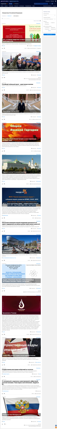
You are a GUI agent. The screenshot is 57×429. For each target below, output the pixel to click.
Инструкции (48, 1)
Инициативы (38, 23)
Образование (39, 181)
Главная (2, 5)
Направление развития (46, 17)
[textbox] (49, 15)
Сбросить (49, 30)
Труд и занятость (38, 362)
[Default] (22, 18)
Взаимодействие (28, 5)
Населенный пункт (46, 13)
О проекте (54, 5)
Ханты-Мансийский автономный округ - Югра (9, 257)
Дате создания (16, 15)
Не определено (47, 27)
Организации (21, 5)
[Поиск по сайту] (42, 4)
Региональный (47, 29)
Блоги (34, 5)
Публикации (11, 5)
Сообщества (16, 5)
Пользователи (47, 24)
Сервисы (6, 5)
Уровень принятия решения (47, 26)
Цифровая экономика (37, 45)
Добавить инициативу (49, 34)
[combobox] (49, 15)
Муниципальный (53, 29)
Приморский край (5, 215)
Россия (11, 3)
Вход (50, 3)
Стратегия (4, 3)
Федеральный (53, 27)
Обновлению (9, 15)
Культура (39, 87)
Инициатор (45, 21)
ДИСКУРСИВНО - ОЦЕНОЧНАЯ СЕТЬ (10, 1)
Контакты (52, 1)
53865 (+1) (55, 3)
